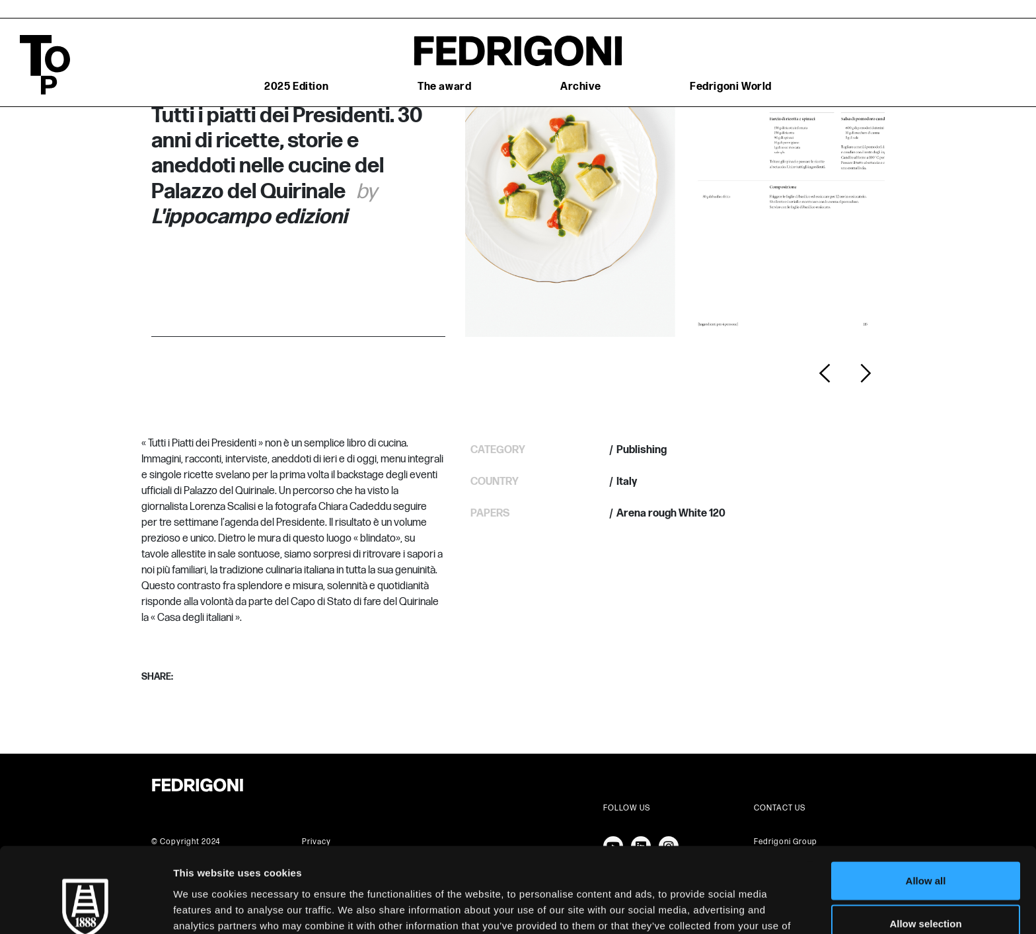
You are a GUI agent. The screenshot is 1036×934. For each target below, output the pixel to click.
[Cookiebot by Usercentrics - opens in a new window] (85, 908)
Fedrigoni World (731, 87)
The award (444, 87)
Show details (693, 908)
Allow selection (925, 847)
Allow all (926, 804)
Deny (926, 890)
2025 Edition (296, 87)
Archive (580, 87)
